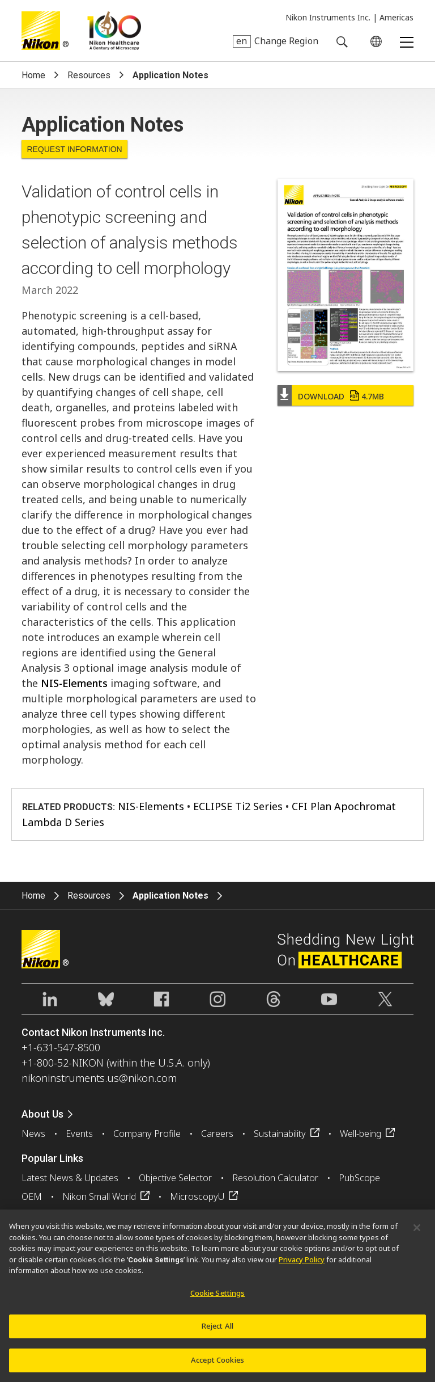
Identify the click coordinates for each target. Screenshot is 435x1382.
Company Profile (147, 1133)
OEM (32, 1196)
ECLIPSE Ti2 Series (238, 806)
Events (79, 1133)
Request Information (74, 149)
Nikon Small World (99, 1196)
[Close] (416, 1233)
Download (341, 396)
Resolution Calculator (275, 1178)
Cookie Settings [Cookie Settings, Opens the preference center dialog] (217, 1299)
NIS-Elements (74, 683)
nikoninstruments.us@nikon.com (99, 1078)
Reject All (217, 1332)
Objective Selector (175, 1178)
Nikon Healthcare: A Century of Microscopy (114, 30)
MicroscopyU (197, 1196)
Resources (88, 75)
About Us (42, 1114)
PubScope (359, 1178)
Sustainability (280, 1133)
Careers (217, 1133)
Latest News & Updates (70, 1178)
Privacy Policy (302, 1266)
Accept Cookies (217, 1366)
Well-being (360, 1133)
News (33, 1133)
